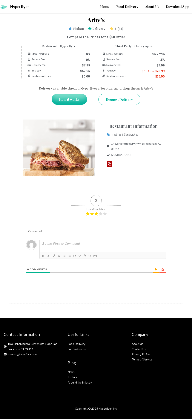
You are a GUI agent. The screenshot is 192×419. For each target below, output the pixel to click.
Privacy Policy (141, 354)
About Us (137, 344)
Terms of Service (142, 359)
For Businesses (77, 349)
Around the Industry (80, 382)
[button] (69, 99)
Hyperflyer (20, 6)
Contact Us (139, 349)
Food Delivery (76, 344)
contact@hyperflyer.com (22, 354)
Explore (72, 377)
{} (90, 255)
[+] (95, 255)
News (71, 372)
